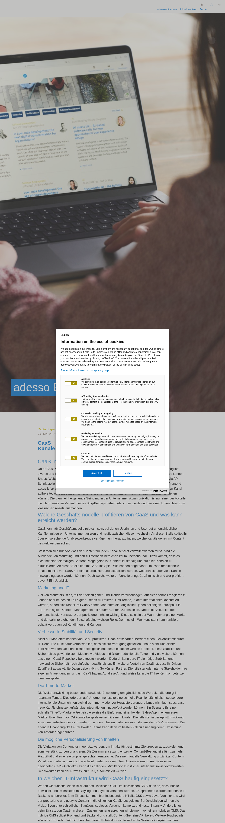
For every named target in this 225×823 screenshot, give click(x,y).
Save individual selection (112, 481)
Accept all (96, 473)
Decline (128, 473)
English (66, 335)
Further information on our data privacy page (84, 370)
